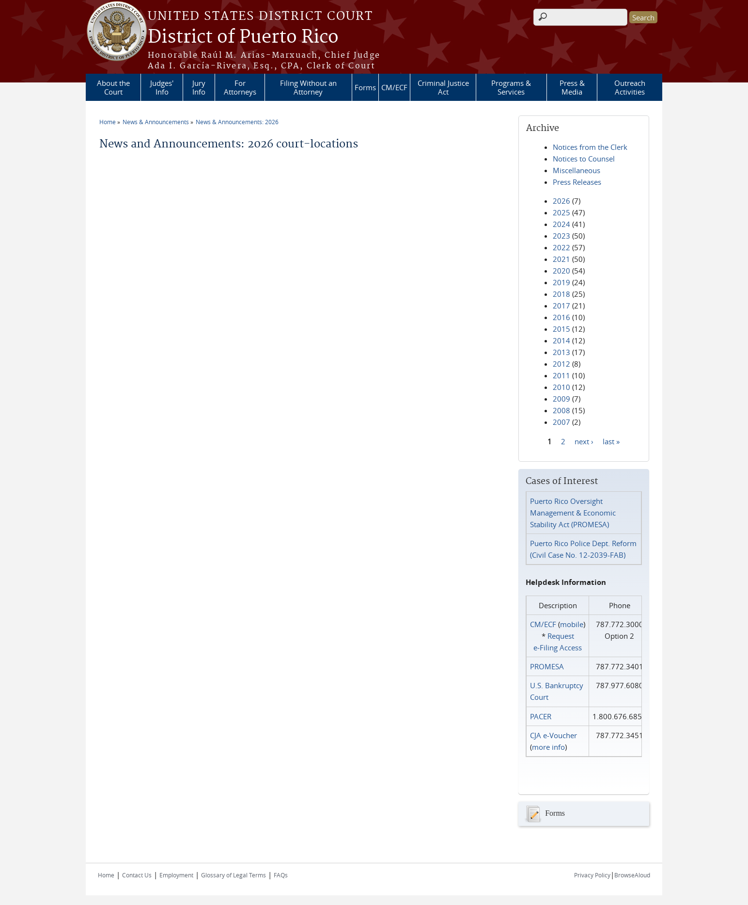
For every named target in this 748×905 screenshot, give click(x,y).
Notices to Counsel (584, 158)
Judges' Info (161, 87)
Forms (365, 87)
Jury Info (198, 87)
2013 (561, 352)
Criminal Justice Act (443, 87)
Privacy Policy (592, 875)
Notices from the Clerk (590, 147)
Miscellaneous (576, 170)
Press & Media (572, 87)
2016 (561, 317)
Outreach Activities (629, 87)
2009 (561, 399)
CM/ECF (394, 87)
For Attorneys (240, 87)
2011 (561, 375)
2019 (561, 282)
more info (548, 747)
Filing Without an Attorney (308, 87)
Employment (176, 875)
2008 (561, 410)
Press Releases (577, 182)
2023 (561, 236)
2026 (561, 201)
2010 (561, 387)
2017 (561, 305)
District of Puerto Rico (243, 37)
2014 (561, 340)
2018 (561, 294)
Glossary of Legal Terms (233, 875)
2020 (561, 270)
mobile (571, 624)
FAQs (281, 875)
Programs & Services (511, 87)
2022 (561, 247)
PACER (540, 716)
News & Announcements (156, 122)
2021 (561, 259)
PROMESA (547, 666)
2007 (561, 422)
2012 (561, 364)
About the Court (113, 87)
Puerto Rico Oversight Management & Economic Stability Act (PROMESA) (573, 512)
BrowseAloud (632, 875)
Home (107, 122)
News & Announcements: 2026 (237, 122)
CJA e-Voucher (553, 735)
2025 (561, 212)
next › (584, 441)
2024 (561, 224)
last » (611, 441)
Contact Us (137, 875)
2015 (561, 329)
